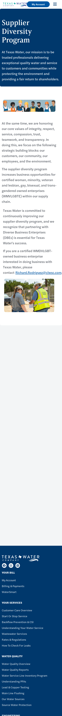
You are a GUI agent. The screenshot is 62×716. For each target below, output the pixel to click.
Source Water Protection (16, 705)
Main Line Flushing (13, 693)
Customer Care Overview (17, 610)
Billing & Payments (13, 586)
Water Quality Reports (15, 669)
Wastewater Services (14, 634)
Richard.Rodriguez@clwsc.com (38, 272)
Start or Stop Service (14, 616)
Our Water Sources (13, 699)
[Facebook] (4, 565)
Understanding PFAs (14, 681)
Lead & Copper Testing (15, 687)
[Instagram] (11, 565)
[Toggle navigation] (55, 4)
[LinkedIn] (17, 565)
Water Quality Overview (16, 664)
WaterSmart (9, 592)
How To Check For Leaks (16, 645)
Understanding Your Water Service (22, 628)
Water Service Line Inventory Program (24, 675)
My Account (38, 4)
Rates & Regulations (14, 639)
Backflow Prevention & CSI (18, 622)
